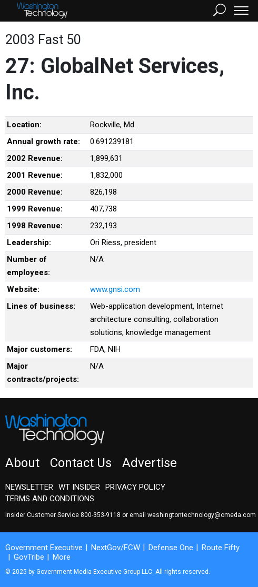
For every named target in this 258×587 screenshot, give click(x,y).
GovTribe (29, 557)
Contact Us (81, 463)
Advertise (149, 463)
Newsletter (29, 487)
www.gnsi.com (115, 289)
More (62, 557)
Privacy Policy (135, 487)
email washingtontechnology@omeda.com (193, 515)
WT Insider (79, 487)
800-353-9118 (101, 515)
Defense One (170, 547)
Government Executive (44, 547)
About (22, 463)
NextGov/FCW (115, 547)
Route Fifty (221, 547)
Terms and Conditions (49, 498)
